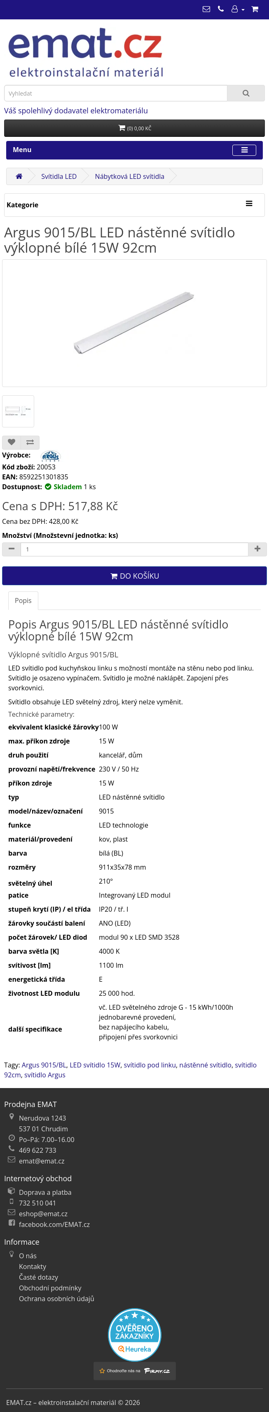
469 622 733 (37, 1150)
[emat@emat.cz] (206, 9)
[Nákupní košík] (254, 9)
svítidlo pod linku (150, 1065)
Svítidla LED (59, 176)
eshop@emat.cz (43, 1213)
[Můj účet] (238, 9)
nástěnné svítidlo (205, 1065)
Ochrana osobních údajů (56, 1298)
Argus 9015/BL (44, 1065)
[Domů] (19, 176)
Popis (23, 600)
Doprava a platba (45, 1192)
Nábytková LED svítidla (130, 176)
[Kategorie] (248, 204)
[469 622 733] (221, 9)
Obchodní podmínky (50, 1287)
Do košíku (134, 576)
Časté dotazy (38, 1277)
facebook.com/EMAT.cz (54, 1224)
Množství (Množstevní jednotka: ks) (60, 535)
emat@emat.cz (42, 1161)
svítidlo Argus (44, 1074)
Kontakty (32, 1266)
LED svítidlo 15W (95, 1065)
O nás (28, 1255)
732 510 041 (37, 1203)
